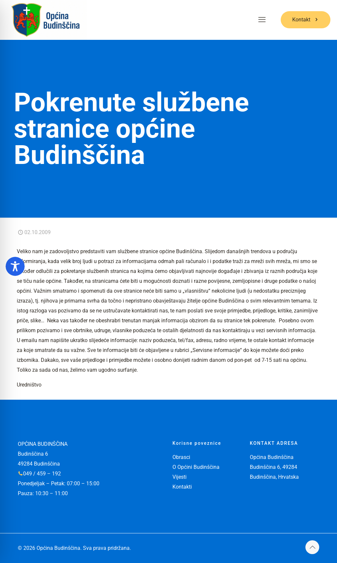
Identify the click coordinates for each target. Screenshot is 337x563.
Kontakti (182, 487)
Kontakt (305, 19)
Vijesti (179, 477)
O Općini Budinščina (196, 467)
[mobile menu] (262, 19)
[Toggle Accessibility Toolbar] (15, 266)
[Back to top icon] (312, 547)
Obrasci (181, 457)
